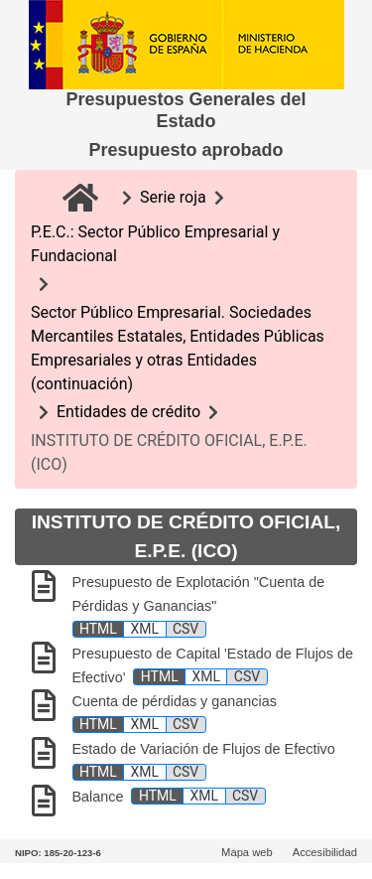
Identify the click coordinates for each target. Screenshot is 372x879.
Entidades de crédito (128, 411)
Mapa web (247, 852)
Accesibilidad (325, 852)
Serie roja (173, 197)
